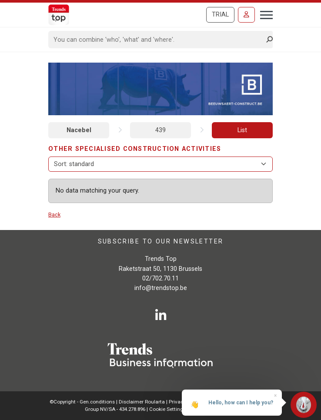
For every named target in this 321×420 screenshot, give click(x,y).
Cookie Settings (168, 409)
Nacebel (79, 130)
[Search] (157, 39)
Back (54, 214)
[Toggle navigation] (264, 14)
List (242, 130)
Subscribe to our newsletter (161, 241)
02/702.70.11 (160, 278)
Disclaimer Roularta (142, 402)
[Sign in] (246, 15)
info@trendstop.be (160, 288)
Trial (220, 14)
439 (160, 130)
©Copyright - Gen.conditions (82, 402)
